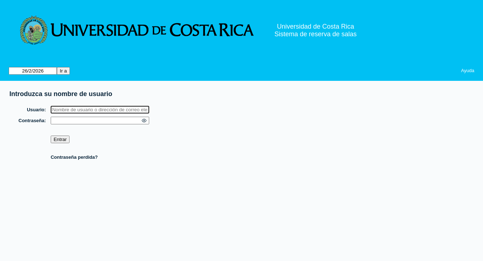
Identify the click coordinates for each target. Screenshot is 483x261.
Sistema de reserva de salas (315, 34)
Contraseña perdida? (74, 157)
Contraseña (31, 120)
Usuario (35, 109)
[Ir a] (33, 71)
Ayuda (467, 70)
